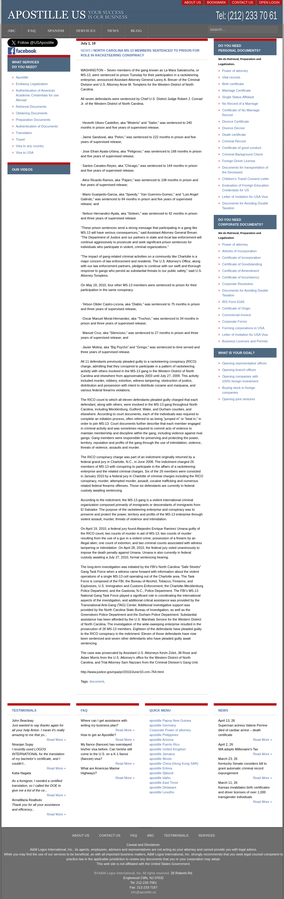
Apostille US (68, 15)
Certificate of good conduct (241, 148)
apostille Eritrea (160, 768)
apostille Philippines (163, 735)
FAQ (133, 835)
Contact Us (242, 2)
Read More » (56, 739)
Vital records (231, 77)
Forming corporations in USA (243, 328)
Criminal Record (234, 141)
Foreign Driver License (238, 161)
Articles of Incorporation (239, 251)
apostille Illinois (160, 759)
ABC (150, 835)
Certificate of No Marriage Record (240, 112)
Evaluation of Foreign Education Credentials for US (245, 188)
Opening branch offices (239, 370)
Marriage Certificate (236, 90)
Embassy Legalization (32, 84)
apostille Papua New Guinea (170, 720)
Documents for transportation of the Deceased (245, 170)
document (96, 681)
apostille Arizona (161, 739)
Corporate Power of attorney (170, 730)
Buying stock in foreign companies (238, 390)
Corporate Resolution (237, 284)
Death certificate (234, 134)
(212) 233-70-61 (247, 16)
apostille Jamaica (162, 754)
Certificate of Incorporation (241, 257)
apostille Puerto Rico (164, 744)
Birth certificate (233, 84)
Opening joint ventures (238, 399)
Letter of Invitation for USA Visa (245, 196)
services (206, 835)
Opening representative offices (244, 363)
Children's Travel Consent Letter (245, 179)
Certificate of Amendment (240, 271)
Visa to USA (24, 152)
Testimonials (176, 835)
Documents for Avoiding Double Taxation (245, 205)
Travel (20, 139)
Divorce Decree (233, 128)
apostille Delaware (162, 787)
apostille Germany (162, 725)
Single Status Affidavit (238, 97)
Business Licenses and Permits (245, 341)
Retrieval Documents (31, 106)
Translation (24, 133)
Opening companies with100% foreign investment (240, 379)
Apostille (22, 77)
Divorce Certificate (235, 121)
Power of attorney (235, 71)
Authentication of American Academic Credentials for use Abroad (37, 95)
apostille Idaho (160, 778)
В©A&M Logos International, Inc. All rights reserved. (132, 873)
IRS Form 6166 (233, 302)
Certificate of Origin (236, 308)
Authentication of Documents (37, 126)
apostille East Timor (163, 782)
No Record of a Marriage (240, 103)
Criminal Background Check (242, 154)
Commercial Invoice (236, 315)
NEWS (86, 50)
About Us (192, 2)
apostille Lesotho (161, 792)
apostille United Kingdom (167, 749)
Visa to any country (30, 146)
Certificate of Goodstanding (242, 264)
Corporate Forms (234, 321)
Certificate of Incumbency (240, 277)
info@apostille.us (143, 892)
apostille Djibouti (161, 773)
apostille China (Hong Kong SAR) (173, 763)
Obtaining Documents (32, 113)
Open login (269, 2)
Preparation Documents (33, 119)
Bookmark (216, 2)
